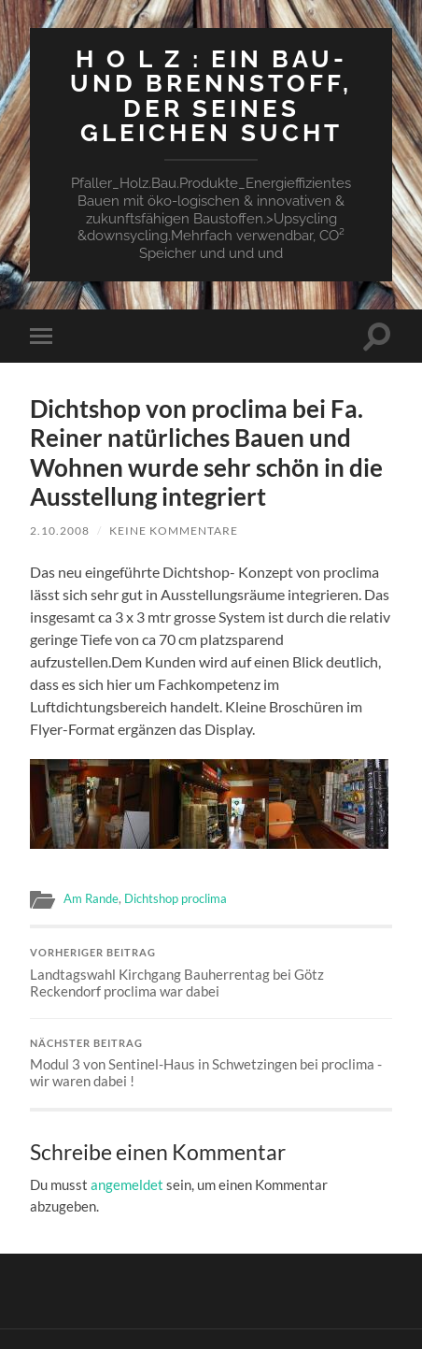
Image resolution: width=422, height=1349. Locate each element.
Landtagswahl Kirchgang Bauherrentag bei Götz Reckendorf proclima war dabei (211, 973)
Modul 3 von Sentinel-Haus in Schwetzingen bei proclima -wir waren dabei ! (211, 1064)
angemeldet (127, 1184)
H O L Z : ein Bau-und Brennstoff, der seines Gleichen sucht (211, 95)
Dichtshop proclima (175, 898)
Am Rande (91, 898)
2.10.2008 (60, 531)
